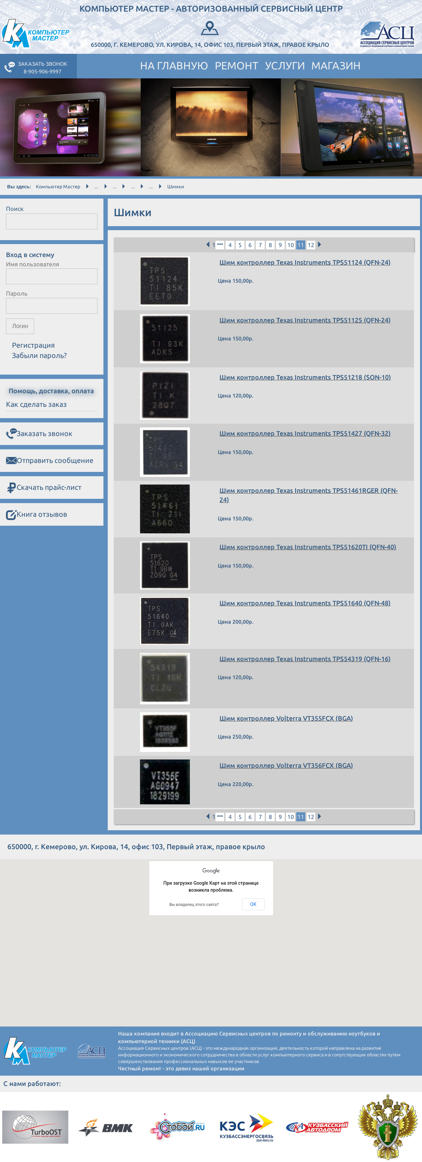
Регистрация (33, 345)
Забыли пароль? (39, 356)
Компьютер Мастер (58, 186)
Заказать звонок (39, 433)
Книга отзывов (36, 514)
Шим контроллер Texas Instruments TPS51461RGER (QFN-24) (310, 495)
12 (312, 244)
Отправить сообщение (49, 460)
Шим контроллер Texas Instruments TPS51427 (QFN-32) (306, 433)
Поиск (15, 208)
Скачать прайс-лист (43, 488)
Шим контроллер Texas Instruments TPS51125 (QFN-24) (306, 320)
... (96, 186)
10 (291, 244)
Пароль (17, 293)
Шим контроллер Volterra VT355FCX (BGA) (288, 718)
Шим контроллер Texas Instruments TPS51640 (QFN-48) (306, 603)
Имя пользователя (32, 264)
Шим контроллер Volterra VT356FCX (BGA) (288, 765)
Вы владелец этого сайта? (194, 904)
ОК (253, 904)
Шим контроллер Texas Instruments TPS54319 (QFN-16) (306, 659)
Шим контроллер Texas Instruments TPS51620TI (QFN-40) (309, 547)
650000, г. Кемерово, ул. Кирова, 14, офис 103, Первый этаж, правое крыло (210, 33)
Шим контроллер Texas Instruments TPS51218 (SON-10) (306, 377)
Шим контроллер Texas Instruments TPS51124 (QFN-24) (306, 262)
